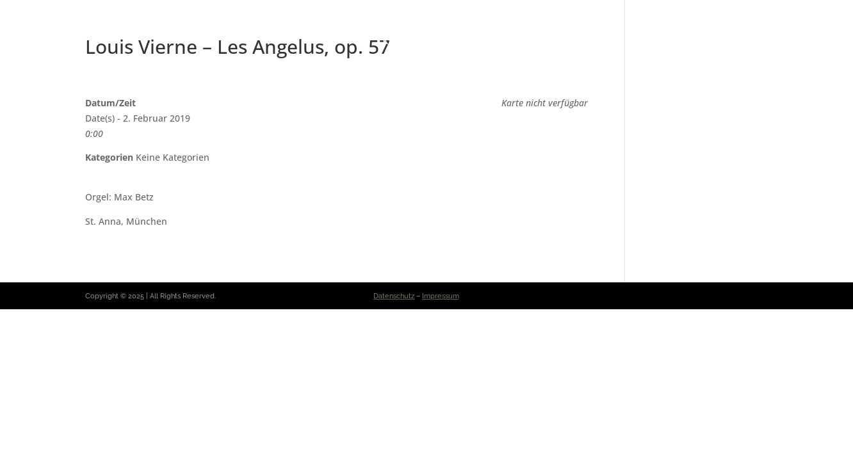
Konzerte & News (429, 41)
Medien (629, 41)
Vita (358, 41)
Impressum (440, 296)
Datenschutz (393, 296)
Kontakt (746, 41)
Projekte (686, 41)
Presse (506, 41)
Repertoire (568, 41)
